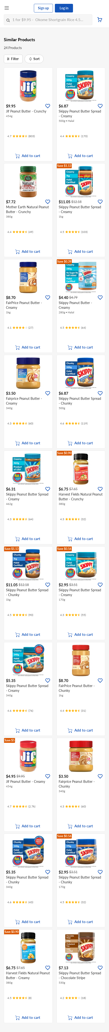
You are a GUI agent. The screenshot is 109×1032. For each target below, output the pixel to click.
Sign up (43, 8)
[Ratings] (21, 136)
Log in (64, 8)
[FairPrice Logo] (21, 8)
